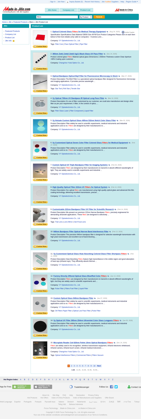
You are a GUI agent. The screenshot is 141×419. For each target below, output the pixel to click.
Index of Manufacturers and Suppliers (87, 398)
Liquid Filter (88, 111)
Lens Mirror (68, 222)
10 (94, 366)
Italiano (61, 402)
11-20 (78, 370)
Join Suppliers (110, 2)
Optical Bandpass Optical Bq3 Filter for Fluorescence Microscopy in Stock (85, 76)
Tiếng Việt (62, 404)
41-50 (95, 370)
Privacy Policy (93, 395)
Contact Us (134, 387)
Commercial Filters (84, 355)
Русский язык (50, 402)
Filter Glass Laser (62, 111)
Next (99, 366)
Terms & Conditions (99, 415)
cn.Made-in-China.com (87, 408)
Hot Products (32, 398)
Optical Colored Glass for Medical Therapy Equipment (79, 31)
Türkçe (137, 402)
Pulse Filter (59, 289)
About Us (45, 395)
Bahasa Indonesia (76, 404)
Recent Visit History (92, 2)
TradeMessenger (79, 387)
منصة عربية (93, 402)
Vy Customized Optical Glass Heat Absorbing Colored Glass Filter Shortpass (90, 254)
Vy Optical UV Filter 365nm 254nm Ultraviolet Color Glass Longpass (86, 320)
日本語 (111, 402)
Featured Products (12, 31)
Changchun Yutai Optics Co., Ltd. (71, 63)
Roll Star (66, 89)
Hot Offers (44, 398)
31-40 (89, 370)
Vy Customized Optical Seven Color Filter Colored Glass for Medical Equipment (90, 143)
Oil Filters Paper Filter (63, 311)
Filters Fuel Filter (71, 289)
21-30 (84, 370)
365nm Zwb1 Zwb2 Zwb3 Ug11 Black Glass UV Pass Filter (77, 54)
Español (17, 402)
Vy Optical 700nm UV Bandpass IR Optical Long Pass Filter (78, 98)
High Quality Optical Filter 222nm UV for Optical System (79, 187)
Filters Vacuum (97, 355)
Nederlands (81, 402)
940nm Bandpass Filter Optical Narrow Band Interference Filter (81, 231)
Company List (10, 34)
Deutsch (70, 402)
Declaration (80, 395)
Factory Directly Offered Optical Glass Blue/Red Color (80, 276)
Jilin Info (9, 41)
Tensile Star (75, 89)
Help (122, 2)
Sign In (52, 2)
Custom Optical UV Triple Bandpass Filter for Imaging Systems (80, 165)
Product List (10, 38)
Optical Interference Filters (65, 355)
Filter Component (76, 111)
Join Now (61, 2)
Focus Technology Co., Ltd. (70, 412)
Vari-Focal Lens (80, 222)
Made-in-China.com (67, 408)
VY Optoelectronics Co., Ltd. (69, 41)
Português (28, 402)
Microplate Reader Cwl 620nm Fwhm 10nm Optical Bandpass (83, 343)
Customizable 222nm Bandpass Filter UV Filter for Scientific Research (83, 209)
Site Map (56, 395)
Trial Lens (59, 222)
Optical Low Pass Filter (82, 311)
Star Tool (58, 89)
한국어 (103, 402)
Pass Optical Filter (71, 44)
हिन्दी (118, 402)
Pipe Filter (83, 44)
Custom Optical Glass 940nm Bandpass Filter (73, 298)
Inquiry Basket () (75, 2)
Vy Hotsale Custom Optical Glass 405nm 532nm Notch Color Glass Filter (84, 120)
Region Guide (132, 2)
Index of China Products (61, 398)
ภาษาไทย (127, 402)
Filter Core (59, 44)
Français (38, 402)
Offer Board (109, 398)
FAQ (64, 395)
